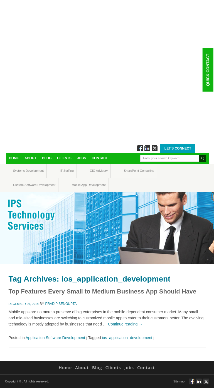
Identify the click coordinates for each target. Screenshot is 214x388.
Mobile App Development (77, 184)
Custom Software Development (19, 184)
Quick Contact (207, 70)
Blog (47, 158)
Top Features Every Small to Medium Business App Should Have (102, 291)
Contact (100, 158)
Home (14, 158)
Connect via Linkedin (147, 148)
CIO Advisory (94, 170)
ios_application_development (127, 337)
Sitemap (179, 381)
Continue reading (125, 324)
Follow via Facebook (140, 148)
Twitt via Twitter (155, 148)
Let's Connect (177, 148)
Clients (64, 158)
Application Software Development (55, 337)
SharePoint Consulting (129, 170)
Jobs (81, 158)
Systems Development (18, 170)
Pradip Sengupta (61, 304)
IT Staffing (63, 170)
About (30, 158)
